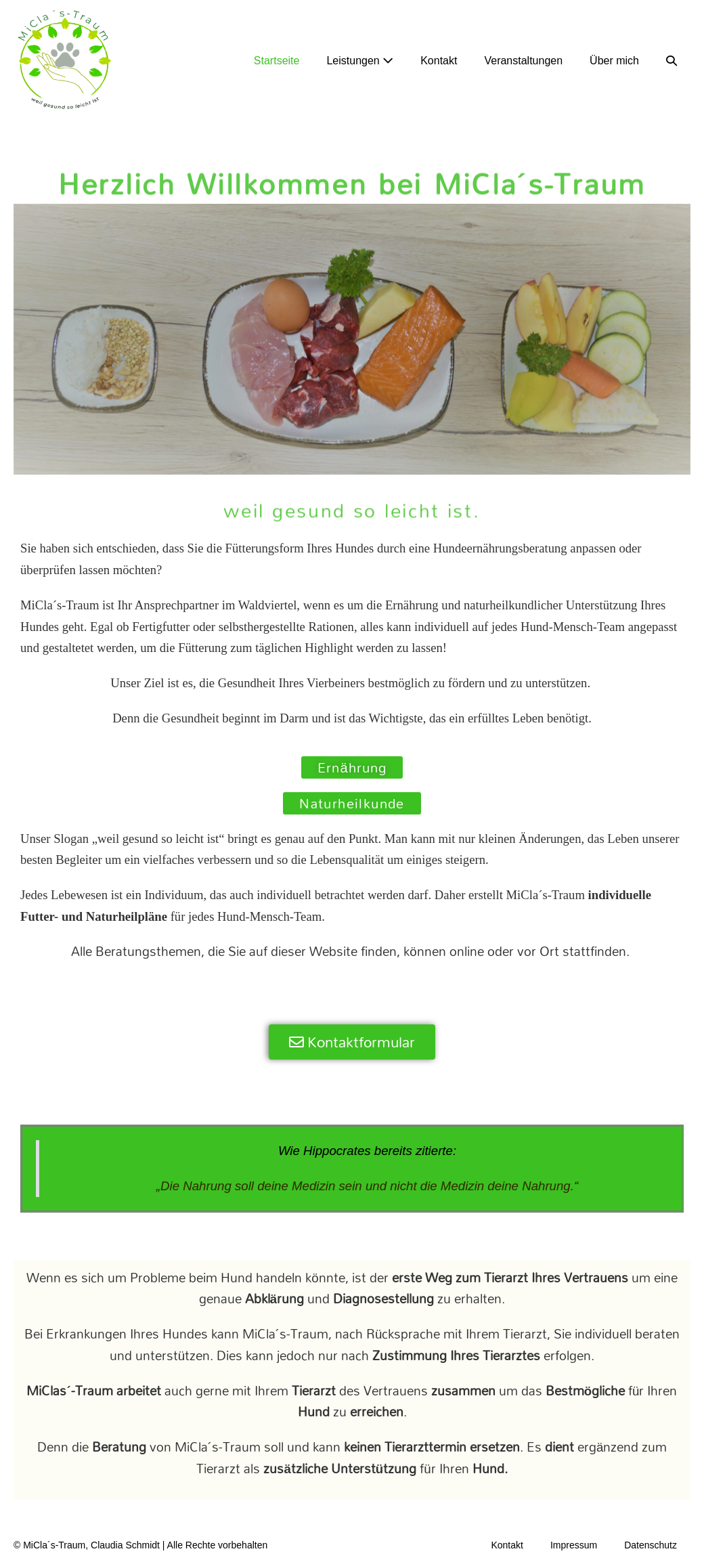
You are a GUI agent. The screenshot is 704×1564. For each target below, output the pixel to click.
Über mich (614, 60)
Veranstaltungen (523, 60)
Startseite (277, 60)
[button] (671, 61)
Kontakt (438, 60)
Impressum (573, 1545)
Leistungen (359, 60)
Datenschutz (650, 1545)
